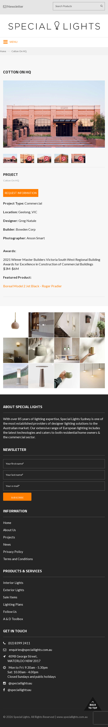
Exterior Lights (13, 590)
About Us (9, 530)
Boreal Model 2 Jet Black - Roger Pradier (32, 286)
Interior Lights (13, 582)
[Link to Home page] (54, 25)
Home (3, 51)
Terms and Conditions (18, 559)
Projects (9, 537)
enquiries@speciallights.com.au (30, 650)
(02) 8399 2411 (19, 643)
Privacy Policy (13, 551)
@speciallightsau (20, 683)
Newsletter (13, 6)
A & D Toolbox (13, 619)
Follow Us (10, 611)
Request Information (21, 193)
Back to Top (93, 704)
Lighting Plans (13, 604)
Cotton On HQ (18, 51)
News (7, 544)
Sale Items (10, 597)
